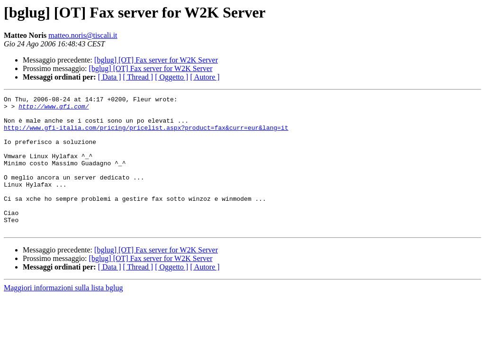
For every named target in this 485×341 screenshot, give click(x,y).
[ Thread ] (138, 77)
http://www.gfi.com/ (53, 109)
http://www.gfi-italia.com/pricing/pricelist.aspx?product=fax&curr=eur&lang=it (146, 134)
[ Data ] (109, 77)
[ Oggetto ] (171, 77)
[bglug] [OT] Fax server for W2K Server (156, 60)
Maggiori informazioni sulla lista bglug (63, 315)
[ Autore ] (204, 77)
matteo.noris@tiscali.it (82, 35)
